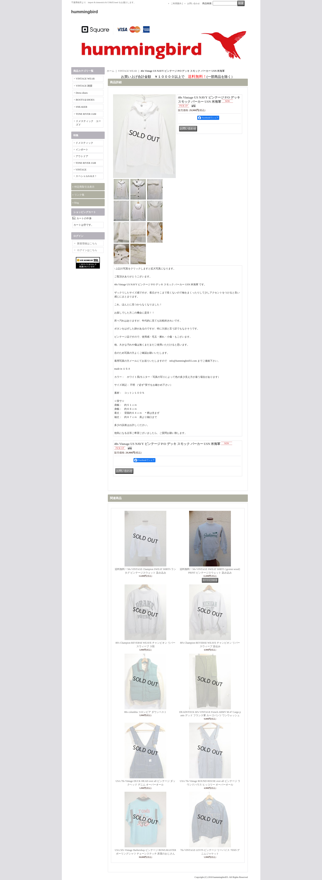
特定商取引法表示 (84, 186)
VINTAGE (81, 169)
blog (76, 202)
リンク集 (79, 194)
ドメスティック (84, 142)
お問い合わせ (193, 3)
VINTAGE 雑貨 (84, 85)
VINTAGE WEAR (85, 78)
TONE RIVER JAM (86, 114)
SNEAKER (81, 106)
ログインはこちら (87, 250)
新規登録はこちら (87, 243)
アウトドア (82, 156)
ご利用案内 (176, 3)
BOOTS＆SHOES (85, 99)
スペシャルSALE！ (86, 176)
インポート (82, 149)
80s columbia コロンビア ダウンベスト (145, 712)
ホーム (110, 70)
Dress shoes (82, 92)
